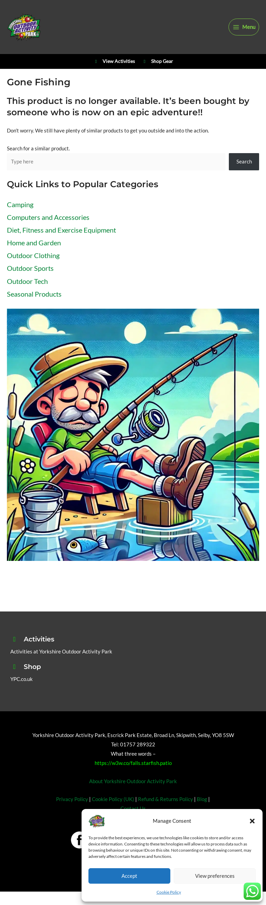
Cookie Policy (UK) (113, 799)
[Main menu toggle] (243, 27)
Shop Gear (157, 61)
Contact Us (133, 808)
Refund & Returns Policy (165, 799)
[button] (252, 821)
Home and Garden (34, 242)
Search (244, 161)
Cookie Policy (169, 892)
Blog (202, 799)
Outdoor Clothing (33, 255)
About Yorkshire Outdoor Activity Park (133, 781)
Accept (129, 876)
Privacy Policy (72, 799)
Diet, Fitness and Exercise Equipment (61, 230)
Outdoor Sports (30, 268)
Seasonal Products (34, 294)
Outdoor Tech (27, 281)
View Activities (114, 61)
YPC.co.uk (21, 679)
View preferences (215, 876)
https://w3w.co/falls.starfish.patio (133, 763)
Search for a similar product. (38, 148)
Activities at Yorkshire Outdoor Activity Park (61, 651)
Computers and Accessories (48, 217)
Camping (20, 204)
